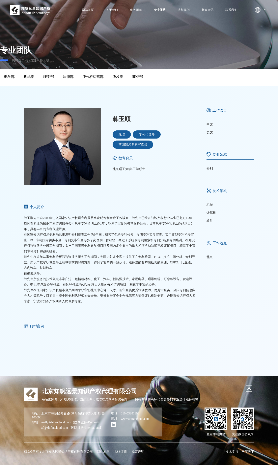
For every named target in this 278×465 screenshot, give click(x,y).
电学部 (9, 77)
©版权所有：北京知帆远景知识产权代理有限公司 (58, 451)
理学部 (48, 77)
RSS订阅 (120, 451)
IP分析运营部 (93, 77)
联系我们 (231, 9)
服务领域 (136, 9)
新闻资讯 (207, 9)
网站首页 (88, 9)
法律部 (68, 77)
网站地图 (103, 451)
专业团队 (160, 9)
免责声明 (138, 451)
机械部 (29, 77)
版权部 (118, 77)
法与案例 (184, 9)
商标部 (137, 77)
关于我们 (112, 9)
